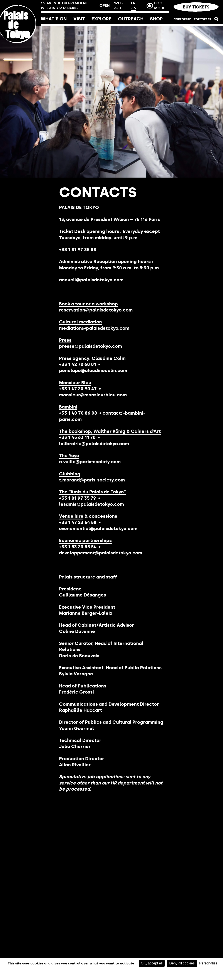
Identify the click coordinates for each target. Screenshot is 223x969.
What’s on (54, 18)
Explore (101, 18)
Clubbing (69, 473)
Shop (156, 18)
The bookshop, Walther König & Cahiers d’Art (110, 431)
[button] (216, 19)
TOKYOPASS (202, 19)
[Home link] (20, 52)
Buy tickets (196, 7)
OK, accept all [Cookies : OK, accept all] (152, 963)
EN (133, 8)
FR (133, 3)
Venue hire (71, 516)
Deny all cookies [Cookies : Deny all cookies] (182, 963)
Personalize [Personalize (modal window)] (208, 963)
